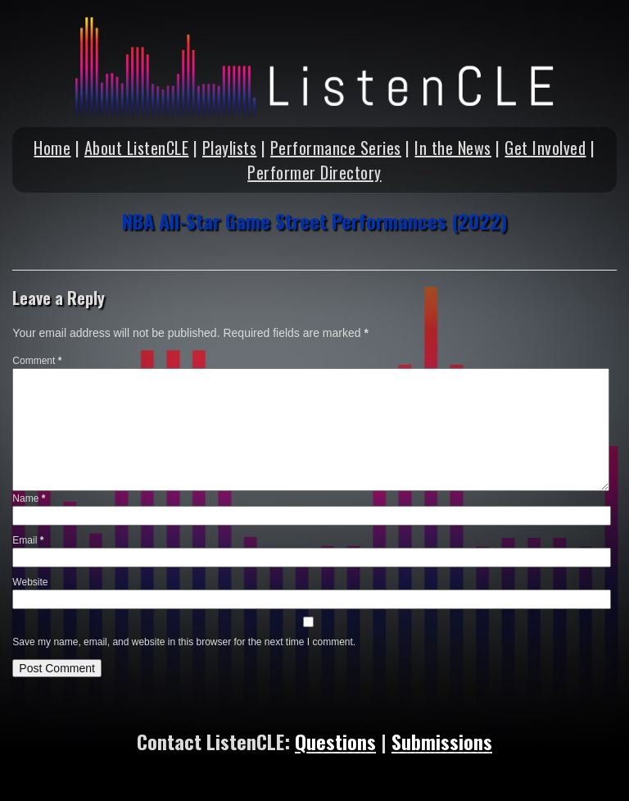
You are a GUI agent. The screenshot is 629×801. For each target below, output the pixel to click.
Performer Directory (314, 172)
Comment (36, 360)
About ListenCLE (136, 147)
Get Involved (545, 147)
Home (52, 147)
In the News (452, 147)
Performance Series (335, 147)
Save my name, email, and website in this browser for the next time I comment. (183, 642)
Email (27, 540)
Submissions (441, 741)
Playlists (229, 147)
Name (28, 498)
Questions (335, 741)
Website (30, 582)
